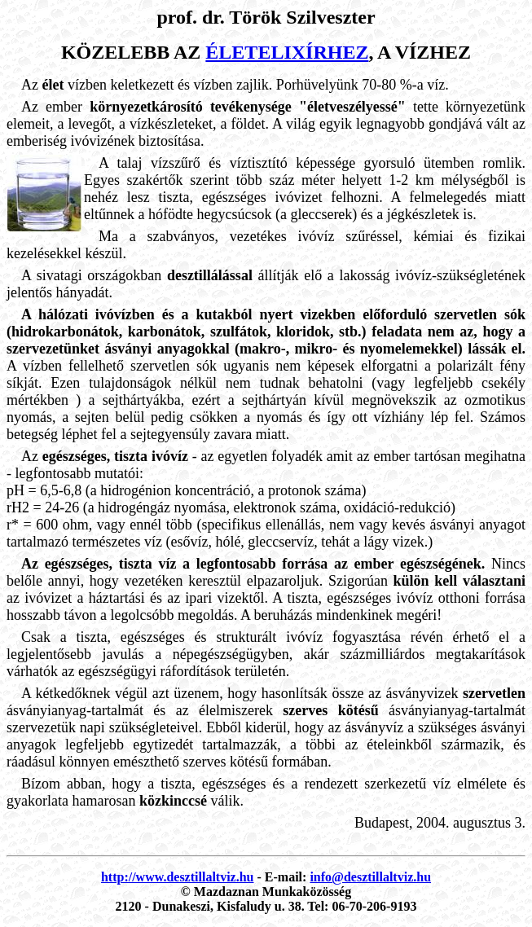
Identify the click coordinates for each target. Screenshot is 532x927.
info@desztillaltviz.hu (370, 877)
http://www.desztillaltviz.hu (177, 877)
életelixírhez (286, 52)
